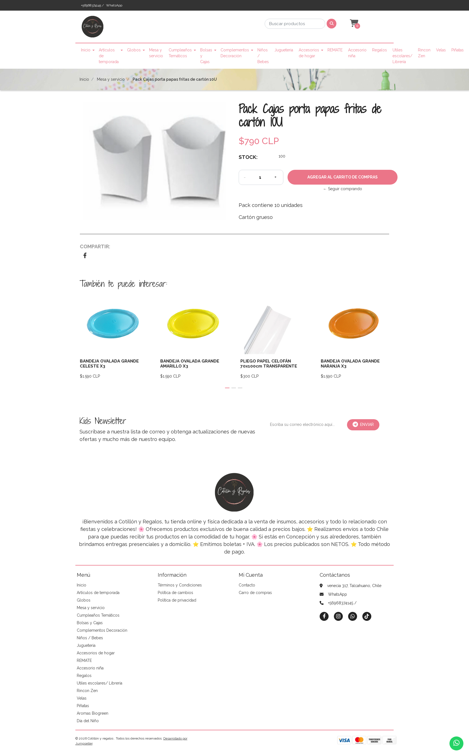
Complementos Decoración (235, 53)
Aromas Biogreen (92, 713)
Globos (134, 50)
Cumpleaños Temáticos (180, 53)
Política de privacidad (177, 600)
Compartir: (95, 246)
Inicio (85, 50)
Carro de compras (255, 592)
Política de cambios (175, 592)
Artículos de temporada (109, 56)
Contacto (247, 585)
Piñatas (457, 50)
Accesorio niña (357, 53)
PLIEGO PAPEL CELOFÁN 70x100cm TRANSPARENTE (268, 364)
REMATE (335, 50)
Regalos (379, 50)
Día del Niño (88, 721)
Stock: (248, 157)
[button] (353, 23)
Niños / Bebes (263, 56)
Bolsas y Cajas (206, 56)
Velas (441, 50)
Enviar (363, 424)
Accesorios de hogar (309, 53)
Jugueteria (283, 50)
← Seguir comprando (342, 189)
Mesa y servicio (156, 53)
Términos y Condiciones (180, 585)
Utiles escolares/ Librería (402, 56)
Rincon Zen (424, 53)
